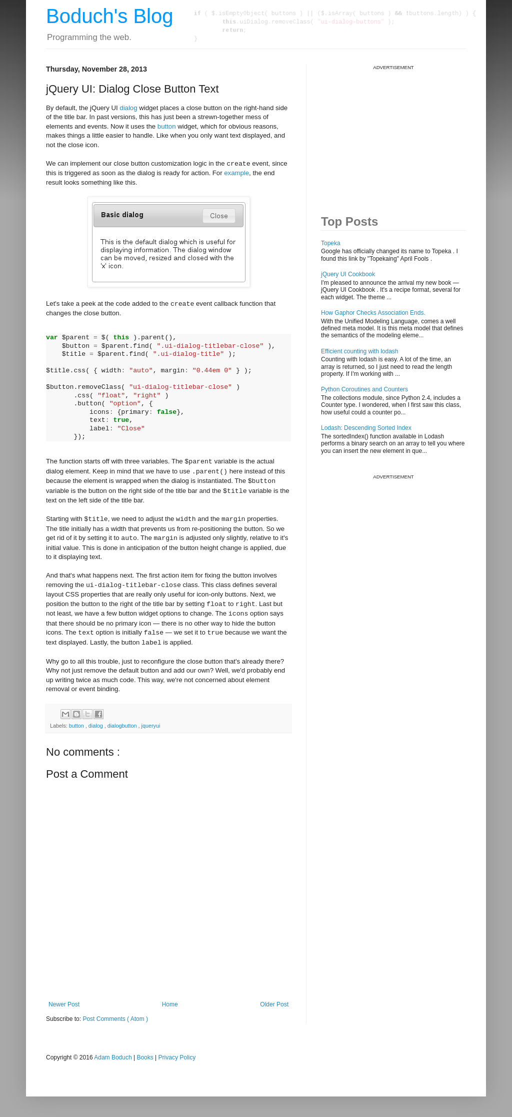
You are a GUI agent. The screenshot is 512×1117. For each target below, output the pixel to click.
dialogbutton (123, 726)
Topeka (330, 243)
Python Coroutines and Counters (364, 389)
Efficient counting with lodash (359, 351)
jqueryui (151, 726)
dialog (128, 108)
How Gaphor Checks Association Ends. (373, 312)
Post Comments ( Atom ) (115, 1018)
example (236, 173)
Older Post (274, 1004)
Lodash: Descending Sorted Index (366, 427)
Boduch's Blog (109, 16)
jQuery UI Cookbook (348, 274)
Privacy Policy (177, 1057)
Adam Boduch (113, 1057)
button (167, 126)
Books (144, 1057)
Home (170, 1004)
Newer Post (64, 1004)
